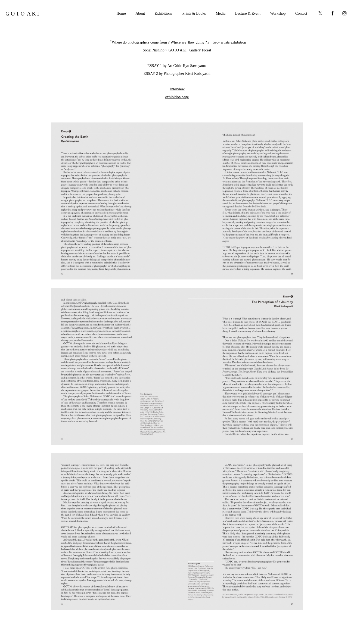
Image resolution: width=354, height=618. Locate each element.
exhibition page (177, 97)
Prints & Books (194, 13)
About (140, 13)
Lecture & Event (247, 13)
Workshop (277, 13)
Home (121, 13)
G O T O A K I (22, 14)
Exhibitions (163, 13)
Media (220, 13)
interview (177, 89)
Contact (301, 13)
